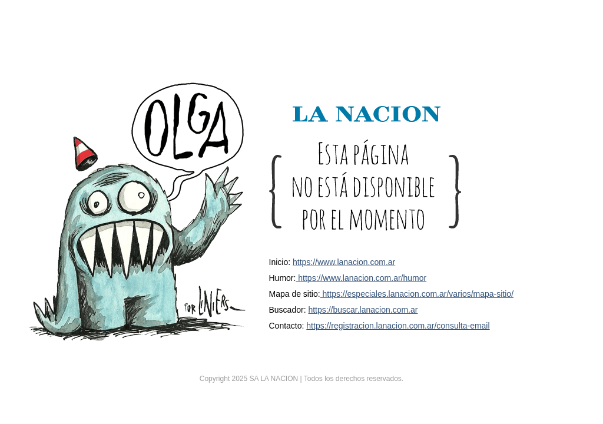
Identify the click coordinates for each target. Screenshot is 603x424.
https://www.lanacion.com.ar (344, 262)
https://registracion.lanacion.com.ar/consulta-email (397, 325)
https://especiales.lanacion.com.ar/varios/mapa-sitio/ (416, 294)
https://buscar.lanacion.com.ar (363, 309)
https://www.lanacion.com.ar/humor (361, 278)
